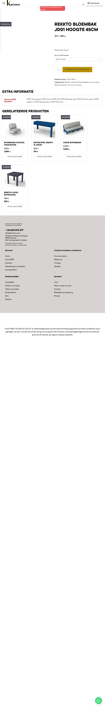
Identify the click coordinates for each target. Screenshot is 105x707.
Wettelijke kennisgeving (63, 292)
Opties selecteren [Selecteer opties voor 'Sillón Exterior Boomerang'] (14, 156)
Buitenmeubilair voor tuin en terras (68, 85)
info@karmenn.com (12, 233)
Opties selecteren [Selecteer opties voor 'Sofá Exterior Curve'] (74, 156)
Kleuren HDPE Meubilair (62, 55)
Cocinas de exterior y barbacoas (67, 250)
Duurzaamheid (10, 270)
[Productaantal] (58, 70)
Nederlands (93, 3)
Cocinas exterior (60, 256)
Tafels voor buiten (12, 289)
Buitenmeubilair (12, 277)
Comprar (57, 263)
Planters (8, 299)
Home (7, 256)
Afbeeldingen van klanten (15, 266)
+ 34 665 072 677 (14, 230)
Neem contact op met (62, 286)
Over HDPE (9, 260)
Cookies (57, 289)
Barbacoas (58, 260)
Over (56, 282)
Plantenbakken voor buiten (89, 82)
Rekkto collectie (71, 82)
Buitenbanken (10, 292)
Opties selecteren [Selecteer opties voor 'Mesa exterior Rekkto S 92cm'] (14, 206)
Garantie (8, 263)
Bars (7, 296)
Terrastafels (9, 282)
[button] (98, 700)
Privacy (57, 296)
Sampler (57, 266)
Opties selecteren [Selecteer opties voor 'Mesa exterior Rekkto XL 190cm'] (44, 156)
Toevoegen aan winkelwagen (77, 69)
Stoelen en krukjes (12, 286)
